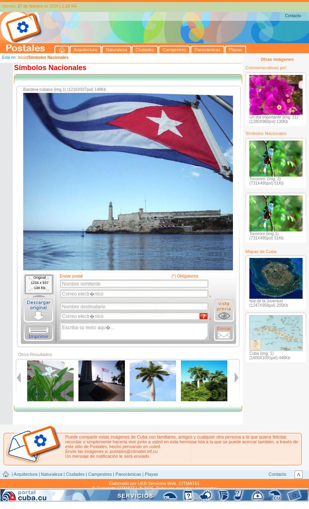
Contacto (293, 16)
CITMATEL (189, 483)
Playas (151, 474)
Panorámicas (128, 474)
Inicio (22, 57)
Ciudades (75, 474)
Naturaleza (51, 474)
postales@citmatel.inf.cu (133, 451)
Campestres (100, 474)
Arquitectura (25, 474)
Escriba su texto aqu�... (134, 331)
